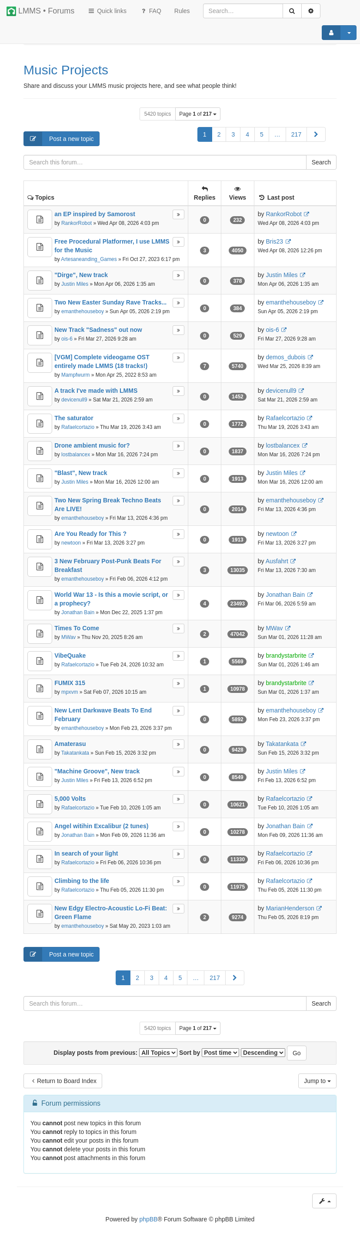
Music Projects (65, 70)
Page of (198, 114)
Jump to (317, 1080)
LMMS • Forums (40, 11)
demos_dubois (285, 357)
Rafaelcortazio (77, 427)
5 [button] (261, 134)
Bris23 (274, 241)
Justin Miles (74, 284)
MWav (68, 637)
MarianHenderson (290, 908)
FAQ (150, 10)
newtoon (71, 543)
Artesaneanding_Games (89, 259)
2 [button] (219, 134)
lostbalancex (75, 454)
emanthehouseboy (82, 311)
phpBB (148, 1219)
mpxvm (69, 692)
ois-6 (67, 339)
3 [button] (233, 134)
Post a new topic (59, 139)
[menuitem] (182, 11)
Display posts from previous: (115, 1052)
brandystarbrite (286, 655)
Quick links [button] (107, 10)
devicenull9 (74, 400)
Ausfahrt (277, 561)
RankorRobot (76, 223)
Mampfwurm (75, 375)
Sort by (209, 1052)
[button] (316, 134)
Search (321, 162)
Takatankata (75, 753)
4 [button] (247, 134)
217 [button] (296, 134)
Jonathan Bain (77, 612)
